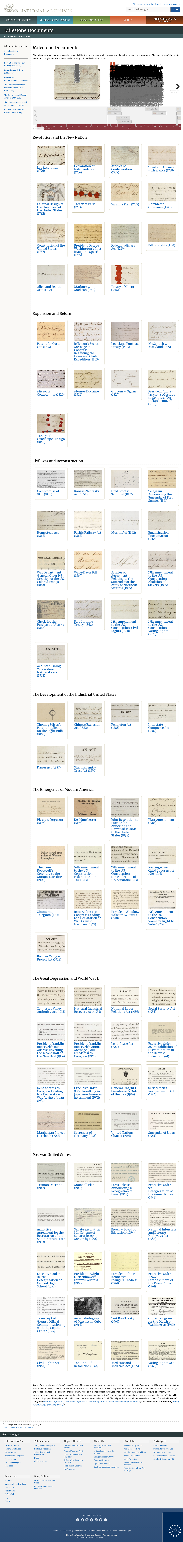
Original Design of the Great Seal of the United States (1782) (50, 208)
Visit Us (128, 20)
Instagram (87, 1520)
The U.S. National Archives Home (38, 8)
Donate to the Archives (163, 1448)
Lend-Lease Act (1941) (122, 1045)
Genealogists (10, 1452)
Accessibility (67, 1530)
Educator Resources (91, 20)
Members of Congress (14, 1455)
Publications (41, 1441)
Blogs (36, 1458)
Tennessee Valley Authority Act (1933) (51, 1010)
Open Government (102, 1463)
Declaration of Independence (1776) (84, 169)
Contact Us (174, 4)
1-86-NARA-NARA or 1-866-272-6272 (91, 1537)
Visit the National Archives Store (45, 1481)
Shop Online (41, 1476)
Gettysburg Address (98, 1401)
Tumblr (91, 1520)
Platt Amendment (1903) (161, 821)
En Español (9, 1494)
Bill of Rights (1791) (161, 245)
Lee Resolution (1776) (47, 169)
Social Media (10, 1490)
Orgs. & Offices (72, 1441)
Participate (159, 1441)
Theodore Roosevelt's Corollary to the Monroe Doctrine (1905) (49, 874)
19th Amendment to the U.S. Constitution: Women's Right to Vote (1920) (161, 918)
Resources (11, 1476)
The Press (9, 1465)
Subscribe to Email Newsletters (42, 1453)
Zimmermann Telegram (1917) (48, 913)
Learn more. (139, 93)
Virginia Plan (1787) (125, 204)
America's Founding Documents (165, 20)
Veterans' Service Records (55, 20)
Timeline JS (38, 128)
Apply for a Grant (131, 1459)
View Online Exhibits (132, 1455)
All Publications (40, 1461)
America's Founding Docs (15, 1484)
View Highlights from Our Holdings (134, 1469)
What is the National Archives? (102, 1446)
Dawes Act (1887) (49, 767)
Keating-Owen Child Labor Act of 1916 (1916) (161, 870)
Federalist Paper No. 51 (77, 1401)
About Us (99, 1441)
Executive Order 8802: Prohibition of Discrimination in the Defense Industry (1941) (162, 1050)
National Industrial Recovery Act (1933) (88, 1010)
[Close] (179, 1515)
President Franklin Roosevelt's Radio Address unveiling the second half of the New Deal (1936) (51, 1050)
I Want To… (130, 1441)
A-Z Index (8, 1480)
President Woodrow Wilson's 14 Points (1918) (125, 915)
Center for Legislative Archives (73, 1446)
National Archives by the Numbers (104, 1452)
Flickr (105, 1520)
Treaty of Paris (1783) (84, 205)
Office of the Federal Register (73, 1455)
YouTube (96, 1520)
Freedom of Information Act (99, 1530)
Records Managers (13, 1462)
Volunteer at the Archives (164, 1455)
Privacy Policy (80, 1530)
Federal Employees (13, 1448)
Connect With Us (91, 1515)
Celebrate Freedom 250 (163, 1459)
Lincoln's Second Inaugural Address (124, 1401)
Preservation (10, 1459)
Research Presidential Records (133, 1463)
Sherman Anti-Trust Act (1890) (85, 769)
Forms (7, 1501)
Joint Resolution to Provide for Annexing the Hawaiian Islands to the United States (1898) (124, 827)
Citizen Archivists (141, 4)
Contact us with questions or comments (19, 1427)
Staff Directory (70, 1469)
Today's (44, 1445)
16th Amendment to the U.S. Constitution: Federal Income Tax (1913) (86, 874)
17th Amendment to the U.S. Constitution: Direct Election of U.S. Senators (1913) (124, 874)
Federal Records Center (74, 1451)
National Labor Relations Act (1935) (125, 1010)
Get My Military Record (133, 1445)
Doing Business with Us (104, 1456)
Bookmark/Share (159, 4)
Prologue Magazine (42, 1448)
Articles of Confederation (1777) (121, 169)
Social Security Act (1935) (161, 1010)
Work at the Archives (162, 1452)
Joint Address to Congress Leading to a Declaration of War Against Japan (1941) (50, 1094)
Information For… (15, 1441)
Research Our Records (18, 20)
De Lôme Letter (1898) (85, 821)
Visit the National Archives (135, 1452)
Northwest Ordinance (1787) (160, 205)
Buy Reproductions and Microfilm (44, 1487)
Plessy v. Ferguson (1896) (50, 821)
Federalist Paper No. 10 (54, 1401)
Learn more (157, 1537)
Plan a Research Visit (132, 1448)
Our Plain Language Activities (106, 1467)
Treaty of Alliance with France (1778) (161, 168)
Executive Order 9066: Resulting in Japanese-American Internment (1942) (88, 1092)
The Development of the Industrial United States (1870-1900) (14, 87)
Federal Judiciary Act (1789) (123, 247)
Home (6, 36)
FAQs (7, 1497)
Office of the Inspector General (73, 1461)
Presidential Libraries (73, 1465)
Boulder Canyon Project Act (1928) (49, 958)
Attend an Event (160, 1445)
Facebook (77, 1520)
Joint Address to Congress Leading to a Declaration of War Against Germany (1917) (87, 918)
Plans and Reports (101, 1460)
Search (175, 9)
